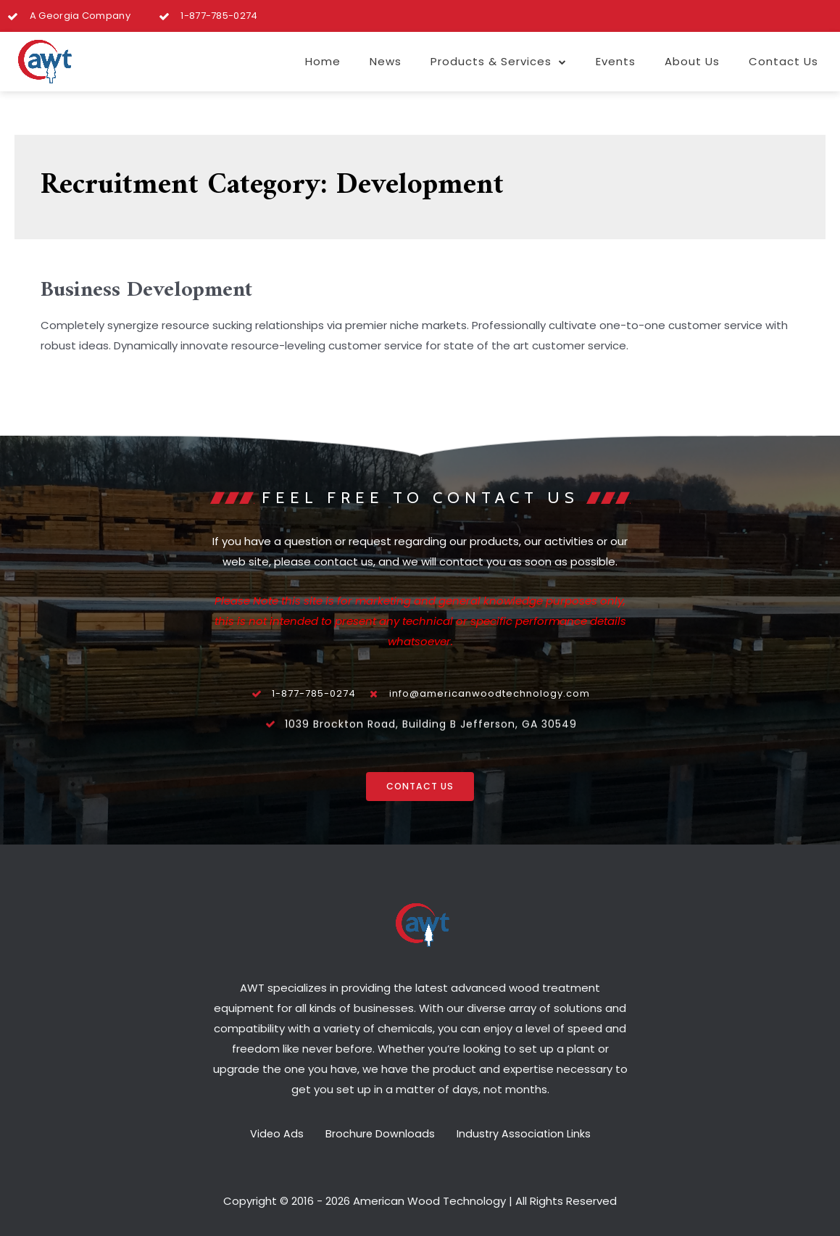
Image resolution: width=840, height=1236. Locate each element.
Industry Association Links (531, 1132)
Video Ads (268, 1132)
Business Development (146, 290)
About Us (692, 61)
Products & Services (499, 62)
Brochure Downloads (380, 1132)
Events (616, 61)
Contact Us (783, 61)
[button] (420, 788)
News (386, 61)
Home (323, 61)
